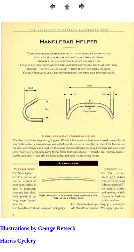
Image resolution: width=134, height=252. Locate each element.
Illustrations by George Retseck (38, 228)
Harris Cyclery (18, 241)
